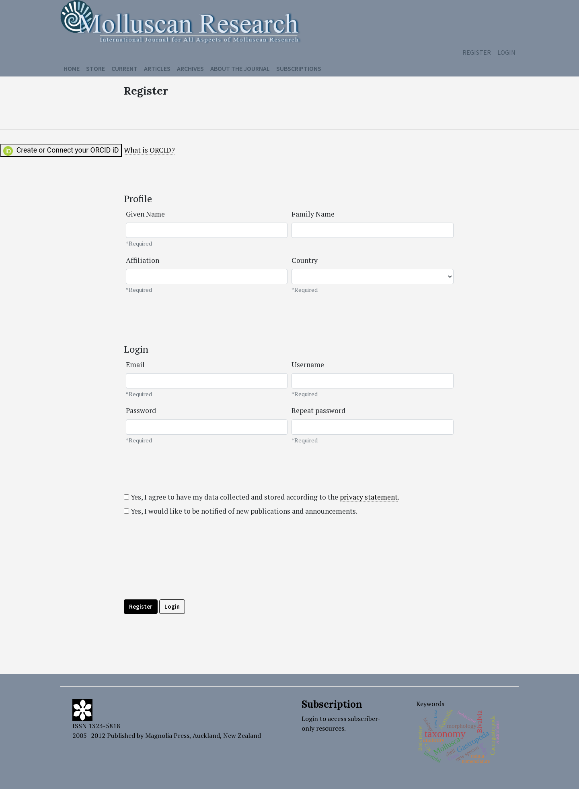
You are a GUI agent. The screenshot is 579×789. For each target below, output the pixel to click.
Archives (190, 68)
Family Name (313, 214)
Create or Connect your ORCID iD (61, 151)
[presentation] (185, 575)
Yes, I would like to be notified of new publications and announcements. (240, 511)
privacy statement (369, 497)
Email (135, 364)
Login (506, 52)
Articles (157, 68)
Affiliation (142, 260)
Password (141, 410)
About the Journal (240, 68)
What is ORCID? (149, 150)
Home (72, 68)
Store (95, 68)
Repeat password (318, 410)
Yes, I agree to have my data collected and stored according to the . (261, 497)
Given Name (145, 214)
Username (308, 364)
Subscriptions (298, 68)
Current (124, 68)
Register (476, 52)
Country (305, 260)
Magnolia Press (167, 735)
